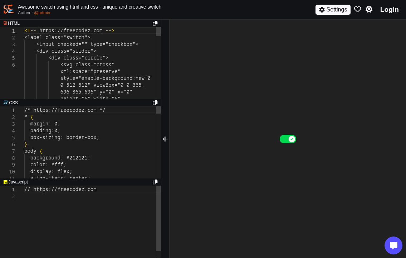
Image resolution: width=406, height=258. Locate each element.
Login (389, 9)
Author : (34, 12)
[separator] (80, 102)
